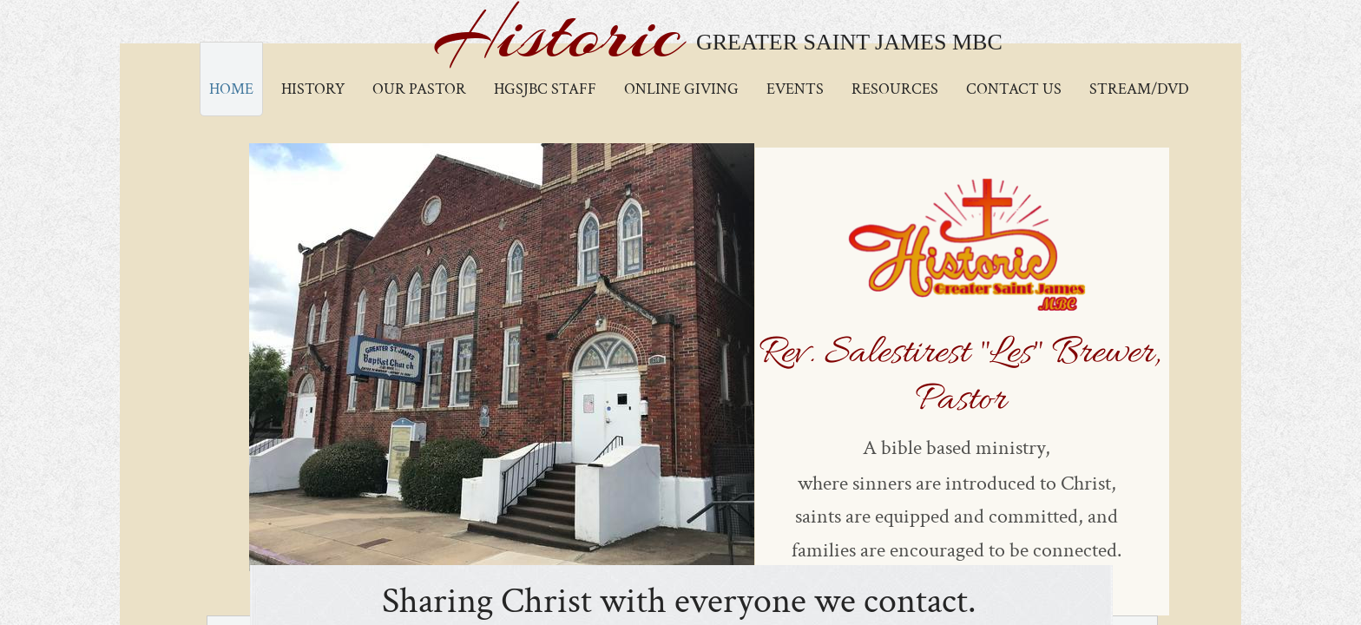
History (313, 89)
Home (231, 89)
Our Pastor (419, 89)
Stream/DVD (1139, 89)
